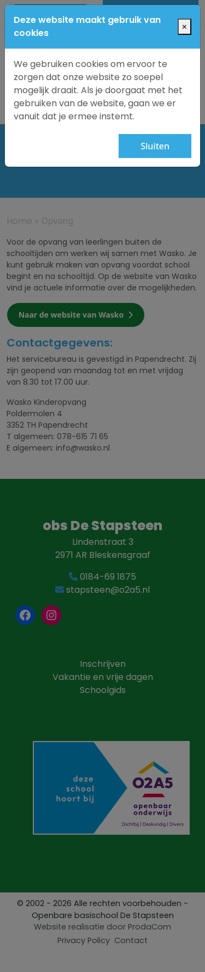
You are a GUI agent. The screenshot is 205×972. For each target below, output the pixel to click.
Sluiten (154, 146)
